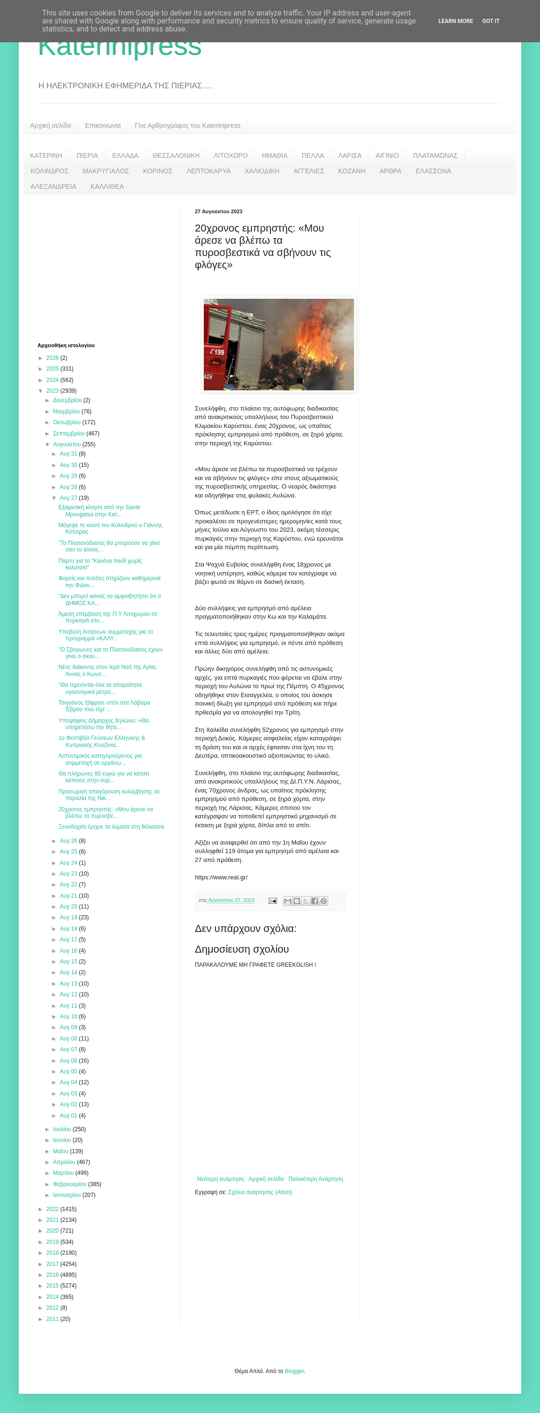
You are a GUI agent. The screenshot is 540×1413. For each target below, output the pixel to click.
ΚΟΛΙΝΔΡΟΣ (50, 171)
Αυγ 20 (69, 906)
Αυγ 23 (69, 873)
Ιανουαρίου (68, 1195)
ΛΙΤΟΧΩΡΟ (230, 155)
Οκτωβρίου (67, 422)
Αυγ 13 (69, 983)
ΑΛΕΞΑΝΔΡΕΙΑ (54, 186)
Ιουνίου (63, 1140)
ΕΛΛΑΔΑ (125, 155)
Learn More (456, 21)
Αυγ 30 (69, 465)
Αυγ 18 (69, 928)
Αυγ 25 (69, 851)
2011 (53, 1319)
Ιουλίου (63, 1129)
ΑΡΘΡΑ (390, 171)
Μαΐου (61, 1151)
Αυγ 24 (69, 863)
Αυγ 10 (69, 1016)
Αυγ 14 (69, 972)
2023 (53, 391)
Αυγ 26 (69, 841)
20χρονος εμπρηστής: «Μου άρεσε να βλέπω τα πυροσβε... (105, 812)
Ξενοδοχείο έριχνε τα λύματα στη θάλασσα (111, 826)
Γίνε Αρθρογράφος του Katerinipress (187, 125)
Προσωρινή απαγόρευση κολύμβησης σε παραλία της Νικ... (109, 794)
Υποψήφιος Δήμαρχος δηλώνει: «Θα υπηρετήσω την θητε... (103, 723)
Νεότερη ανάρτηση (220, 1179)
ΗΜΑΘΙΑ (275, 155)
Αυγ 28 (69, 487)
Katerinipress (120, 45)
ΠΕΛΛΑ (313, 155)
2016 (53, 1275)
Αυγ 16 (69, 950)
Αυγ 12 (69, 994)
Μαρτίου (64, 1173)
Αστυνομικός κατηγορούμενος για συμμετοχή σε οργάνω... (99, 759)
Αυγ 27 (69, 498)
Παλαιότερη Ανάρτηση (315, 1179)
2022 (53, 1209)
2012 (53, 1307)
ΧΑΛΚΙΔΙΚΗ (262, 171)
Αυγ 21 (69, 896)
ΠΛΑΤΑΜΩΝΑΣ (435, 155)
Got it (491, 21)
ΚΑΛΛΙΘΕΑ (107, 186)
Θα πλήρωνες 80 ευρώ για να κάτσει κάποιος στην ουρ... (103, 777)
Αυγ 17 (69, 939)
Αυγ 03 (69, 1093)
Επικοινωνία (103, 125)
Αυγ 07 (69, 1049)
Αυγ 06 (69, 1060)
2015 (53, 1285)
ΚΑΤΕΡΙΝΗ (46, 155)
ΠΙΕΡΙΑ (87, 155)
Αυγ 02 (69, 1104)
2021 (53, 1220)
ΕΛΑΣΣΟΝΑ (433, 171)
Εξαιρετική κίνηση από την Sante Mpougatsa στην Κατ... (99, 510)
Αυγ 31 (69, 453)
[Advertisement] (108, 267)
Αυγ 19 (69, 917)
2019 (53, 1242)
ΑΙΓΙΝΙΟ (387, 155)
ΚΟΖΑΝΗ (351, 171)
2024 (53, 380)
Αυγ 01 (69, 1115)
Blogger (294, 1371)
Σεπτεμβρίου (69, 433)
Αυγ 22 (69, 884)
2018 (53, 1253)
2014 (53, 1297)
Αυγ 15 (69, 961)
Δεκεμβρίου (68, 400)
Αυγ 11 (69, 1005)
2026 (53, 358)
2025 (53, 368)
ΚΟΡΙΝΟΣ (158, 171)
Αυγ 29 (69, 476)
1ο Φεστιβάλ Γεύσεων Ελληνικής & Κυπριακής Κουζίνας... (101, 741)
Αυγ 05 (69, 1071)
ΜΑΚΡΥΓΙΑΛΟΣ (106, 171)
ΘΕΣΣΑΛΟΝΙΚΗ (176, 155)
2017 (53, 1264)
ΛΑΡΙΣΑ (350, 155)
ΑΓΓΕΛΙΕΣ (308, 171)
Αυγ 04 (69, 1082)
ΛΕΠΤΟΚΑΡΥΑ (208, 171)
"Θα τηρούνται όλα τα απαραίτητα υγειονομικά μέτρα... (100, 688)
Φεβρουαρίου (70, 1184)
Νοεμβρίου (67, 411)
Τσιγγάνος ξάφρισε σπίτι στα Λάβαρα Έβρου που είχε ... (104, 706)
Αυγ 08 (69, 1038)
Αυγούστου (67, 444)
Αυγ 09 (69, 1027)
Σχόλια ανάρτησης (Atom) (260, 1192)
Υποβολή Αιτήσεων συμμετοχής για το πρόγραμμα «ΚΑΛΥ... (105, 635)
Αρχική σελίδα (50, 125)
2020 (53, 1230)
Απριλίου (65, 1162)
